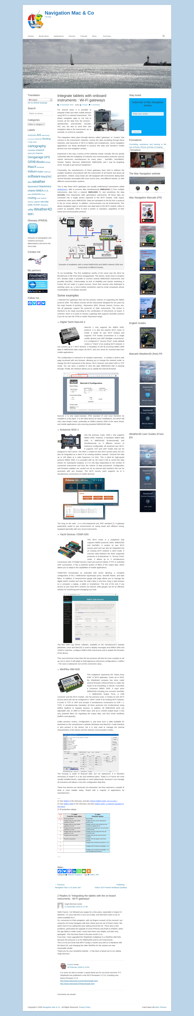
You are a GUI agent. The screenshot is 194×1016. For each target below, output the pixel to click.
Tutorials (83, 36)
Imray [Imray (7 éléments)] (47, 162)
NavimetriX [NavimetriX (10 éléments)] (33, 186)
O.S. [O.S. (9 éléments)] (46, 191)
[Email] (84, 871)
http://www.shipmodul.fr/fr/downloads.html (77, 984)
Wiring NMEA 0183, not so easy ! (103, 801)
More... (95, 36)
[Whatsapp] (79, 871)
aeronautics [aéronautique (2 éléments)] (31, 139)
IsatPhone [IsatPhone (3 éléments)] (47, 172)
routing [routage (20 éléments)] (32, 197)
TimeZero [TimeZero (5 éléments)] (44, 205)
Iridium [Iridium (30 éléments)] (32, 171)
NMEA (66, 801)
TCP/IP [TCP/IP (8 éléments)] (36, 205)
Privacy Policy (84, 1007)
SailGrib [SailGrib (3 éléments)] (43, 198)
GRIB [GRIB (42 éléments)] (32, 162)
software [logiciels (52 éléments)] (34, 176)
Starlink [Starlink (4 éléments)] (30, 202)
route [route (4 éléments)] (38, 198)
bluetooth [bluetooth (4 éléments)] (38, 139)
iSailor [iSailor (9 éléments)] (40, 171)
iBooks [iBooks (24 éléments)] (40, 162)
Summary (107, 36)
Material (71, 875)
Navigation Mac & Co (69, 13)
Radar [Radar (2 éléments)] (43, 194)
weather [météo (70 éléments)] (38, 181)
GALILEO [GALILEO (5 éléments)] (32, 153)
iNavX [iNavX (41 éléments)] (32, 167)
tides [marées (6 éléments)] (30, 182)
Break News (44, 36)
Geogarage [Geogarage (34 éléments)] (35, 157)
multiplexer (78, 875)
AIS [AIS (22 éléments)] (38, 135)
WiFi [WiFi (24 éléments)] (30, 214)
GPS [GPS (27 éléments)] (47, 157)
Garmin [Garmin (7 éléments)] (39, 153)
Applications (59, 36)
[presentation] (150, 123)
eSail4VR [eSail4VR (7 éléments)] (40, 150)
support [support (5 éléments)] (37, 202)
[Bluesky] (64, 871)
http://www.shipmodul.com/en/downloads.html (79, 981)
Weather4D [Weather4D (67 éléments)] (43, 209)
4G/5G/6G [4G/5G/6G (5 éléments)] (32, 135)
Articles (31, 36)
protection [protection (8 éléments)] (36, 194)
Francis (85, 105)
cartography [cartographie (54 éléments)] (37, 146)
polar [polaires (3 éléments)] (29, 194)
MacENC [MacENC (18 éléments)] (46, 176)
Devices (72, 36)
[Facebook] (60, 871)
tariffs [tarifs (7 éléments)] (30, 205)
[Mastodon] (69, 871)
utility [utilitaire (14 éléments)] (30, 209)
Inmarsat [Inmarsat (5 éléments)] (40, 167)
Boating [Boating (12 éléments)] (47, 138)
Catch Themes (160, 1007)
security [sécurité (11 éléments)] (44, 201)
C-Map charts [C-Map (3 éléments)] (32, 142)
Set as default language (37, 103)
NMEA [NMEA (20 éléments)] (40, 190)
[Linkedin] (74, 871)
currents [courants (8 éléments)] (31, 150)
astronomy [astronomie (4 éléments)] (45, 135)
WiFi (97, 875)
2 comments (95, 105)
